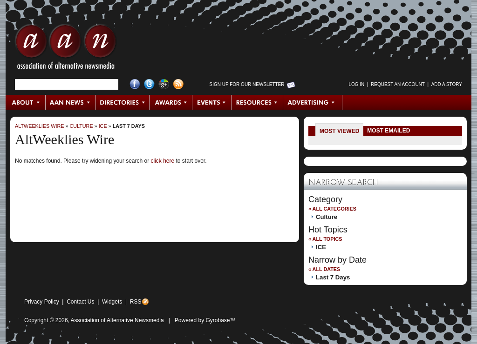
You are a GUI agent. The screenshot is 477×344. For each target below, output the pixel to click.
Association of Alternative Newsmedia (117, 320)
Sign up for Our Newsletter (247, 84)
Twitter (149, 84)
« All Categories (332, 209)
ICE (103, 126)
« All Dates (324, 269)
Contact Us (80, 301)
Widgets (112, 301)
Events (212, 102)
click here (162, 161)
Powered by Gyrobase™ (205, 320)
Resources (257, 102)
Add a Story (446, 84)
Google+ (163, 84)
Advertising (312, 102)
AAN (65, 48)
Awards (171, 102)
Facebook (134, 84)
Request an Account (398, 84)
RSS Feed (178, 84)
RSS (136, 301)
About (26, 102)
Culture (81, 126)
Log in (356, 84)
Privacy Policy (41, 301)
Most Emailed (388, 130)
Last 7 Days (129, 126)
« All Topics (325, 239)
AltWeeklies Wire (39, 126)
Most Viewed (339, 131)
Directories (123, 102)
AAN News (71, 102)
